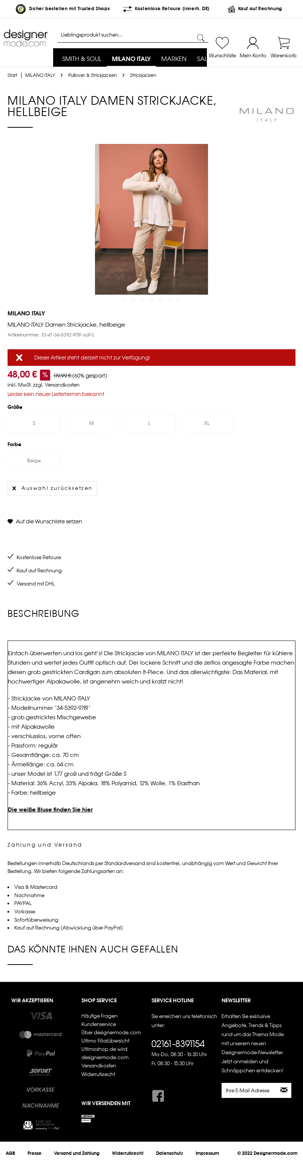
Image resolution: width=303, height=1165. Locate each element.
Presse (34, 1153)
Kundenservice (98, 1024)
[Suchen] (200, 38)
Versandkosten (98, 1066)
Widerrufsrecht (98, 1074)
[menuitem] (82, 59)
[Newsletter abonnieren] (284, 1090)
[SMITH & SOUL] (82, 59)
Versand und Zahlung (76, 1153)
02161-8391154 (178, 1043)
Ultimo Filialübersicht (105, 1041)
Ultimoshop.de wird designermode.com (105, 1053)
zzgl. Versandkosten (56, 385)
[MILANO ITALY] (131, 59)
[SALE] (204, 59)
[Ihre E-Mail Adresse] (250, 1090)
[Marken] (174, 59)
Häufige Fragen (99, 1016)
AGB (10, 1153)
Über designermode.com (111, 1032)
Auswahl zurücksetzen (52, 486)
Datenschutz (169, 1153)
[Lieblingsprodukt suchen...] (133, 35)
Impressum (207, 1153)
